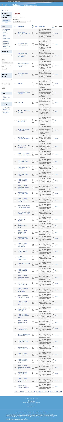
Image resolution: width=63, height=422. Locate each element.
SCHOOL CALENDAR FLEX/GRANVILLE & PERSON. (22, 219)
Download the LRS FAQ (7, 21)
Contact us (5, 99)
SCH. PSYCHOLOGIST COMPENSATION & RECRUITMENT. (23, 55)
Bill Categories (6, 44)
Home (2, 10)
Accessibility (33, 406)
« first (16, 391)
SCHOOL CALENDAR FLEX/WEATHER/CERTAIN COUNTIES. (23, 200)
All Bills (4, 37)
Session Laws (6, 43)
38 (45, 391)
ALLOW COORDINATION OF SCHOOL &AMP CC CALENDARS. (24, 309)
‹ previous (21, 391)
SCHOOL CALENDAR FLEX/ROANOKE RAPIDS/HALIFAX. (22, 245)
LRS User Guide (6, 97)
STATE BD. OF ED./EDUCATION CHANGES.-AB (24, 139)
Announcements (6, 48)
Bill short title (21, 26)
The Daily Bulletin (6, 29)
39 (48, 391)
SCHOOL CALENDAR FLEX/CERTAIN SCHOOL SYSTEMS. (23, 162)
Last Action (42, 26)
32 (28, 391)
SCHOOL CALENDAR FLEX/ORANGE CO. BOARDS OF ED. (24, 367)
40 (50, 391)
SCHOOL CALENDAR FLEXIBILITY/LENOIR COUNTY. (22, 374)
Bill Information (6, 109)
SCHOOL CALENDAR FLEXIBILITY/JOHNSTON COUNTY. (23, 316)
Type (36, 26)
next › (57, 391)
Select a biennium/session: (5, 60)
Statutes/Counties (6, 46)
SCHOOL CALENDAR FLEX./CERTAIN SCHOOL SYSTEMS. (23, 303)
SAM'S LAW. (20, 83)
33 (31, 391)
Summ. (56, 33)
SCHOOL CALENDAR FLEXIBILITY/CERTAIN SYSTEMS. (22, 252)
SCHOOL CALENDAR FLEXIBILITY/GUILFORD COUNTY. (23, 342)
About (4, 96)
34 (34, 391)
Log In (29, 406)
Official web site (6, 107)
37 (42, 391)
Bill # (15, 26)
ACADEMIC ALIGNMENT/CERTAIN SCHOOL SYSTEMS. (22, 258)
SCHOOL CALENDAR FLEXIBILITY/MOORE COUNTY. (22, 271)
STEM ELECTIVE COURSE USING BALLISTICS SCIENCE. (23, 65)
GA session (16, 19)
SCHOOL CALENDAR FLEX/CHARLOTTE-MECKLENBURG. (22, 232)
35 (36, 391)
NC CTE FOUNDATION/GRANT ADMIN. (22, 226)
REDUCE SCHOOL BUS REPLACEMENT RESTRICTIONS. (23, 290)
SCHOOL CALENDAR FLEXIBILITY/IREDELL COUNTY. (22, 181)
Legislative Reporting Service (30, 5)
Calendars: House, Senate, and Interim (6, 113)
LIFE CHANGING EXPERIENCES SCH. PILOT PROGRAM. (24, 34)
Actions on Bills (6, 41)
